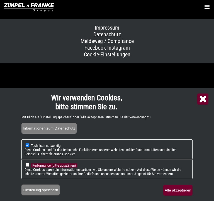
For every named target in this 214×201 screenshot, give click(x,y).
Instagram (118, 47)
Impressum (107, 27)
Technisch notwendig (45, 149)
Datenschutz (107, 34)
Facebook (95, 47)
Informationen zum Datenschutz (49, 132)
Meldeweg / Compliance (107, 41)
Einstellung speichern (40, 194)
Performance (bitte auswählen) (54, 169)
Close (202, 102)
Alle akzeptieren (178, 194)
